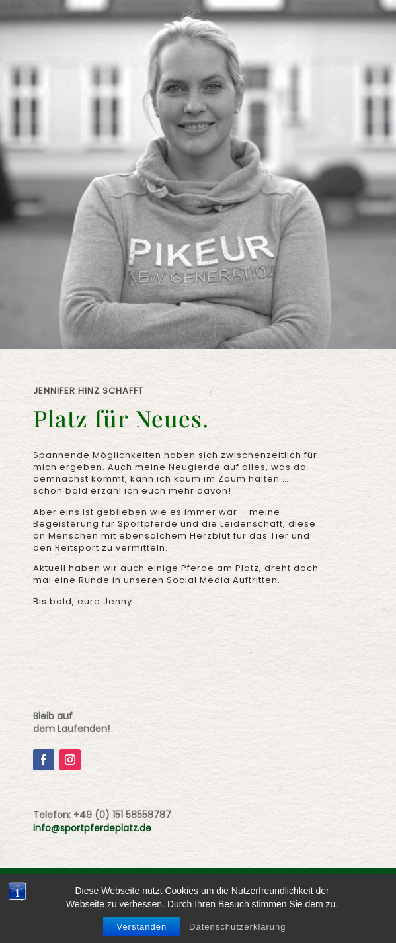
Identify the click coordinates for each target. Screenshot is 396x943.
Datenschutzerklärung (237, 927)
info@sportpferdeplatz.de (92, 827)
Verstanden (141, 927)
